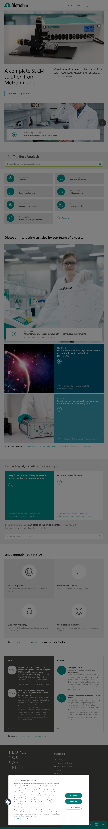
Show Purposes (74, 807)
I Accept (73, 795)
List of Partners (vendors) (22, 819)
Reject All (73, 801)
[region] (48, 800)
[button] (8, 801)
